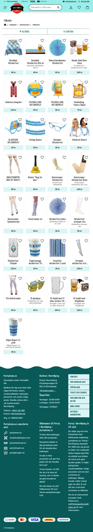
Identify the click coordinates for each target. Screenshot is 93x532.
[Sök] (58, 7)
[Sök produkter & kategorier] (42, 7)
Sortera (69, 31)
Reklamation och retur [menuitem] (77, 399)
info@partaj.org (71, 1)
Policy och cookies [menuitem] (78, 392)
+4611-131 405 (18, 411)
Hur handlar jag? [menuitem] (78, 381)
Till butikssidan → (47, 391)
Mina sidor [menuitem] (75, 406)
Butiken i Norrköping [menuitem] (75, 413)
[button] (5, 7)
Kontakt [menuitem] (74, 376)
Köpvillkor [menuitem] (75, 387)
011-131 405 (85, 1)
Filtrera (25, 31)
